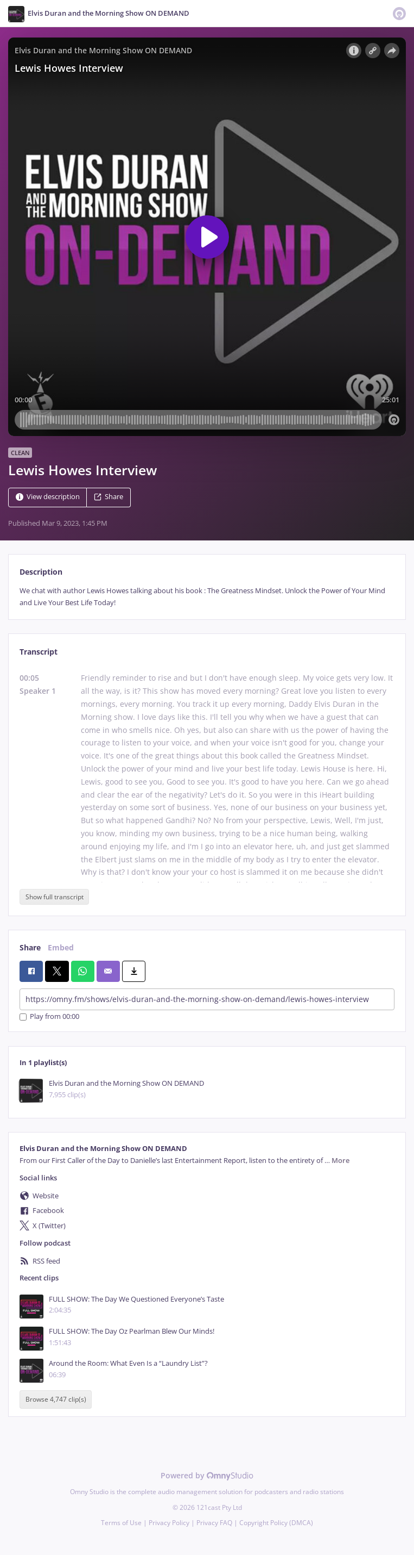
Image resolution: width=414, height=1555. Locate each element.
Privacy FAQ (214, 1522)
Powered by (207, 1475)
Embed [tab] (61, 947)
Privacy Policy (169, 1522)
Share (108, 497)
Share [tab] (30, 947)
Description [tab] (41, 572)
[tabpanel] (207, 596)
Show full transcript (55, 896)
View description (48, 497)
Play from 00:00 (49, 1017)
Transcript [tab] (39, 651)
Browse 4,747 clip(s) (56, 1399)
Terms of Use (121, 1522)
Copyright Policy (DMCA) (276, 1522)
